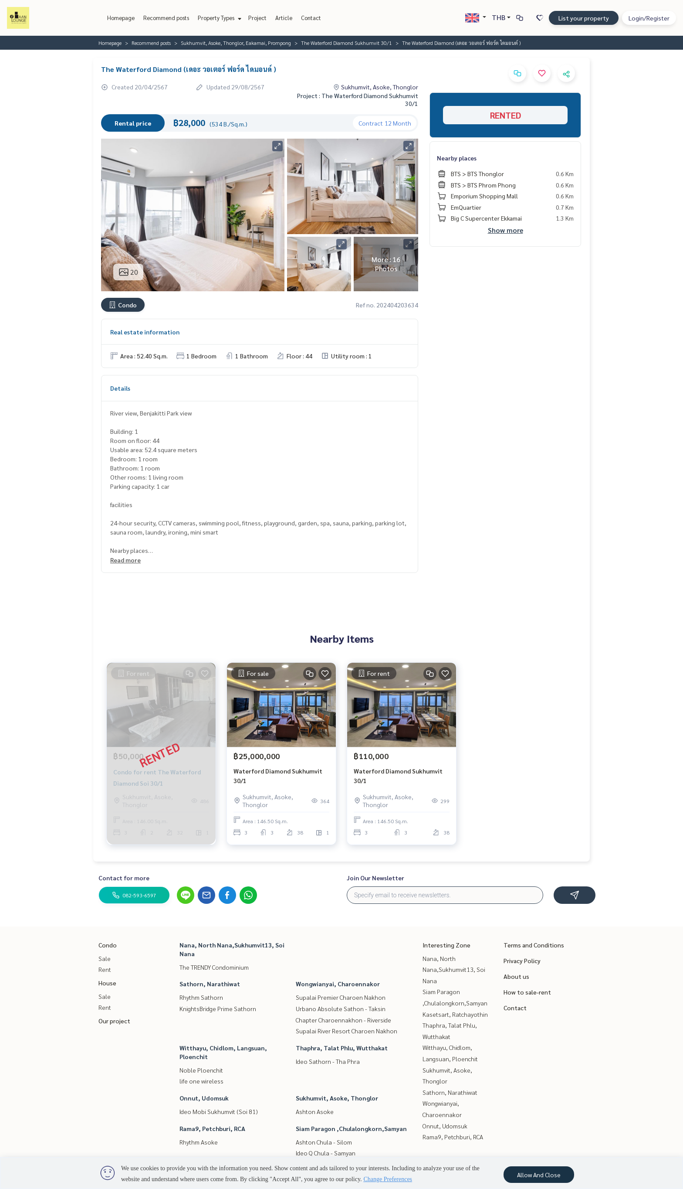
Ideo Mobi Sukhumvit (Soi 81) (218, 1111)
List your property (583, 18)
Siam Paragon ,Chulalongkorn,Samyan (351, 1128)
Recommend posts (166, 17)
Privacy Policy (522, 960)
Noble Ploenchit (201, 1070)
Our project (114, 1021)
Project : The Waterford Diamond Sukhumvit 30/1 (357, 99)
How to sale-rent (527, 992)
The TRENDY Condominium (214, 967)
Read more (125, 560)
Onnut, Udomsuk (204, 1098)
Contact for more (123, 878)
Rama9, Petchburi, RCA (212, 1128)
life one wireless (201, 1081)
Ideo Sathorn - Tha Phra (328, 1061)
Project (257, 17)
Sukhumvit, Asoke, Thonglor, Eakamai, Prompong (236, 42)
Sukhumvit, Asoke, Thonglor (337, 1098)
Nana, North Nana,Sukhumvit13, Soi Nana (454, 969)
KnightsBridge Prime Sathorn (217, 1008)
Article (283, 17)
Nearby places (457, 158)
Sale (104, 958)
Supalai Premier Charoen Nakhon (340, 997)
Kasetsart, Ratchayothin (455, 1014)
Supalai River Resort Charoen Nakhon (346, 1031)
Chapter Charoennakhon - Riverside (343, 1020)
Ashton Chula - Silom (324, 1142)
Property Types (218, 17)
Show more (505, 230)
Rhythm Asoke (198, 1142)
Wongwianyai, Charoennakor (338, 984)
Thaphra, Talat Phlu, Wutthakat (342, 1048)
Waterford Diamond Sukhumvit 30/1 (277, 776)
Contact (311, 17)
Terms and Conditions (534, 945)
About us (516, 976)
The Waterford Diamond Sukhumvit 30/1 (346, 42)
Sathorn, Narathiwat (209, 984)
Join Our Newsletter (375, 878)
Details (120, 388)
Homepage (121, 17)
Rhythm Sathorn (201, 997)
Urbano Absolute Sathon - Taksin (340, 1008)
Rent (104, 969)
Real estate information (144, 332)
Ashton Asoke (315, 1111)
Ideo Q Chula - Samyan (325, 1153)
